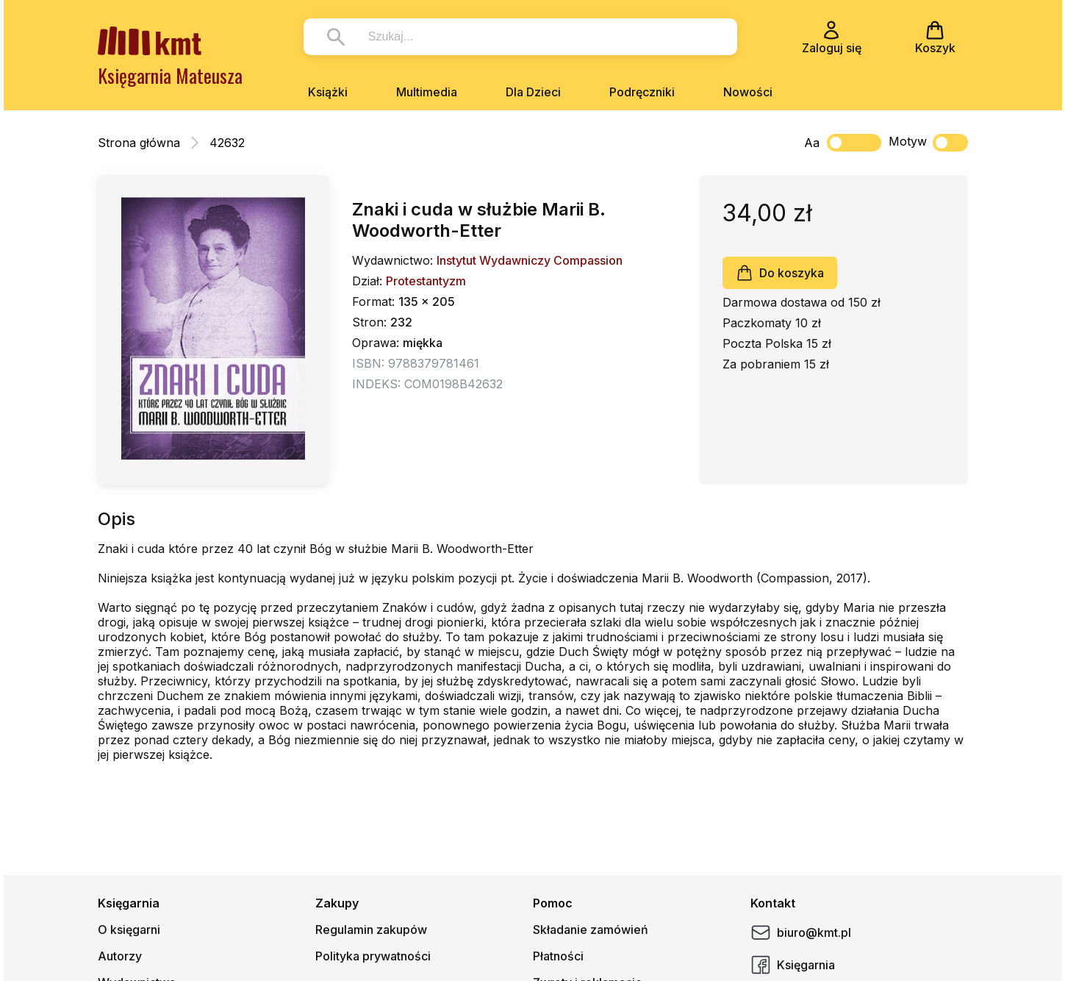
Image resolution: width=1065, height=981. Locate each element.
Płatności (558, 956)
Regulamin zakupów (371, 929)
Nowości (747, 92)
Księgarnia (792, 965)
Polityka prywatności (373, 956)
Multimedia (426, 92)
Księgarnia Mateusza (170, 75)
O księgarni (129, 929)
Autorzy (120, 956)
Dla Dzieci (533, 92)
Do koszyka (780, 273)
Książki (328, 92)
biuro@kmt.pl (800, 932)
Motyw (928, 142)
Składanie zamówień (590, 929)
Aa (812, 142)
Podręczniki (642, 92)
